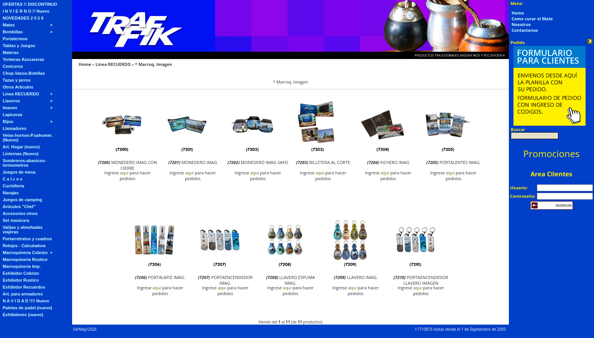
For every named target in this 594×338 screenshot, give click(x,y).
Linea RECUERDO (21, 94)
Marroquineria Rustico (25, 259)
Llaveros (11, 100)
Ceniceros (13, 66)
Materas (11, 52)
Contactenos (525, 30)
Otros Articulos (18, 87)
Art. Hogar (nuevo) (21, 146)
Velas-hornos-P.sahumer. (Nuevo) (28, 137)
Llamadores (14, 128)
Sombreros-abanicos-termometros (24, 162)
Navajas (11, 192)
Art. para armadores (23, 294)
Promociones (551, 153)
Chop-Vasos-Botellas (24, 73)
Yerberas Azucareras (23, 59)
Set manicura (16, 220)
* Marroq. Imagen (153, 64)
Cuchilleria (13, 186)
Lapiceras (12, 114)
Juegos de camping (22, 199)
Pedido (517, 42)
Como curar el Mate (532, 18)
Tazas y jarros (17, 80)
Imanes (10, 107)
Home (85, 64)
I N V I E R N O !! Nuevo (26, 11)
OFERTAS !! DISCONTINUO (30, 4)
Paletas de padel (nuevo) (27, 307)
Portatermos (15, 38)
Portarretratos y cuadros (27, 238)
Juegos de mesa (19, 172)
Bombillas (13, 32)
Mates (9, 25)
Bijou (8, 121)
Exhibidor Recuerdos (24, 287)
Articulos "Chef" (19, 206)
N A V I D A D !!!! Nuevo (26, 301)
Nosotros (521, 24)
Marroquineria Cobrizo (25, 252)
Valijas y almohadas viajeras (23, 229)
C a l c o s (12, 179)
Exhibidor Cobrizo (21, 273)
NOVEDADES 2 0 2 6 (23, 18)
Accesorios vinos (20, 213)
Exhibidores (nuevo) (23, 314)
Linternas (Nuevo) (21, 153)
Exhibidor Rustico (21, 280)
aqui (124, 173)
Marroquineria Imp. (22, 266)
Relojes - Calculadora (24, 245)
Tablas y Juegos (19, 45)
